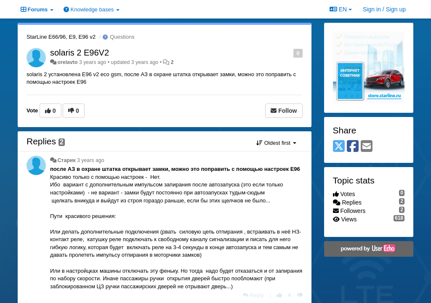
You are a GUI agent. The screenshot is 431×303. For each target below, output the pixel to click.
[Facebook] (353, 146)
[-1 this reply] (300, 295)
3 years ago (90, 160)
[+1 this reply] (279, 295)
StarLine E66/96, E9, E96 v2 (61, 37)
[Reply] (253, 295)
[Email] (366, 146)
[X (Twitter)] (339, 146)
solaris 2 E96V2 (79, 52)
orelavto (67, 62)
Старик (66, 160)
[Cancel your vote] (289, 295)
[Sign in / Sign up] (384, 9)
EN (341, 9)
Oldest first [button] (276, 143)
